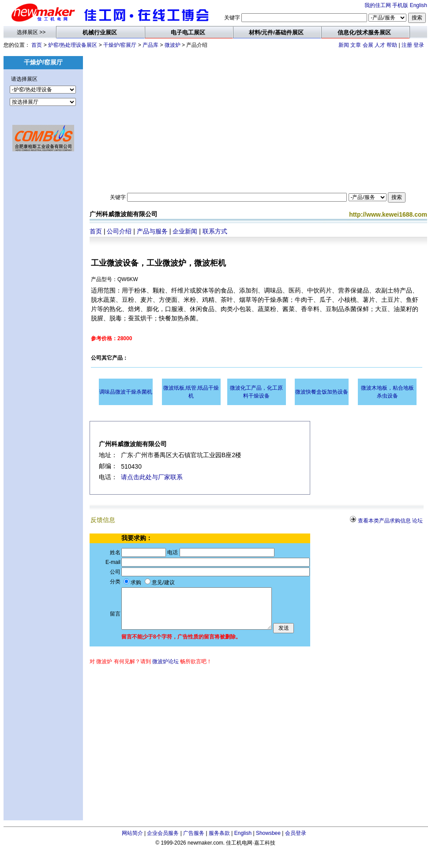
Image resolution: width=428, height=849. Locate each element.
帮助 (392, 45)
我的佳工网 (377, 5)
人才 (380, 45)
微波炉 (172, 45)
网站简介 (132, 833)
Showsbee (268, 833)
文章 (355, 45)
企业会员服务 (163, 833)
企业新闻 (185, 231)
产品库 (150, 45)
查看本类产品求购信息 (384, 521)
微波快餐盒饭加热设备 (321, 392)
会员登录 (295, 833)
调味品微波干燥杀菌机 (125, 392)
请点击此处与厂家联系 (152, 477)
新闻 (343, 45)
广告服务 (193, 833)
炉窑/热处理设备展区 (72, 45)
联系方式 (215, 231)
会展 (368, 45)
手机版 (400, 5)
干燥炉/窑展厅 (119, 45)
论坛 (417, 521)
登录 (418, 45)
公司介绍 (119, 231)
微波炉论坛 (165, 661)
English (418, 5)
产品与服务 (152, 231)
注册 (407, 45)
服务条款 (219, 833)
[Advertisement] (43, 300)
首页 (36, 45)
